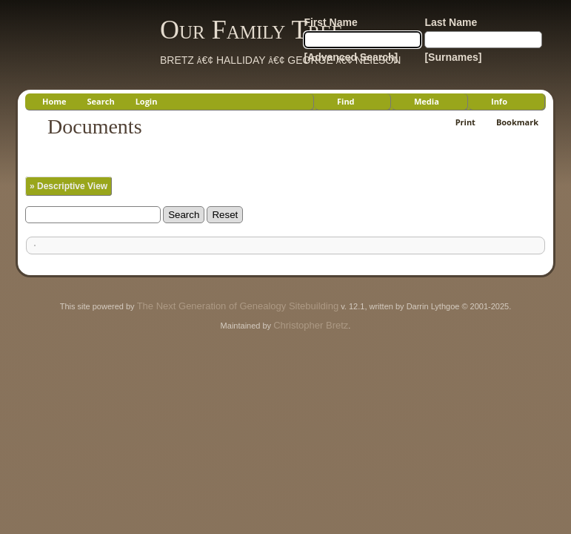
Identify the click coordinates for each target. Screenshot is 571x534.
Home (54, 101)
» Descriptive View (68, 186)
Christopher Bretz (310, 325)
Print (465, 122)
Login (147, 101)
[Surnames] (452, 57)
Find (346, 101)
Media (426, 101)
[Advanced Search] (351, 57)
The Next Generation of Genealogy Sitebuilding (237, 306)
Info (499, 101)
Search (101, 101)
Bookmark (517, 122)
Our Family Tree (251, 29)
